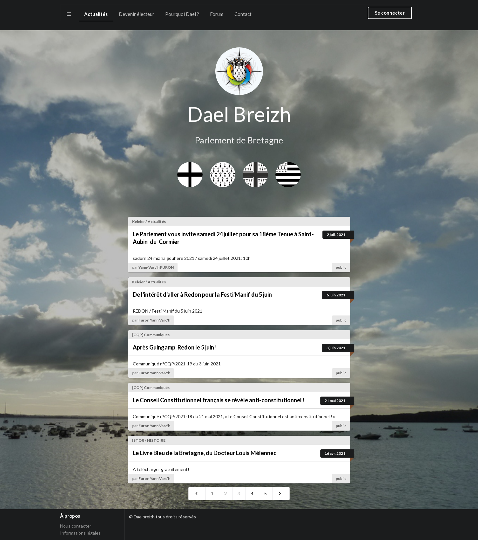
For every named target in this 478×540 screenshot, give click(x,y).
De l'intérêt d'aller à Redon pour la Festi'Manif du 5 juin (202, 294)
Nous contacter (75, 526)
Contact (243, 14)
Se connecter (390, 13)
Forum (216, 14)
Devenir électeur (136, 14)
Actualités (96, 14)
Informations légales (80, 533)
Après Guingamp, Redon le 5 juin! (174, 347)
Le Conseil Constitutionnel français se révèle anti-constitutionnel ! (219, 400)
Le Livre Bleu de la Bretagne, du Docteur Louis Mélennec (204, 452)
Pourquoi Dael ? (182, 14)
